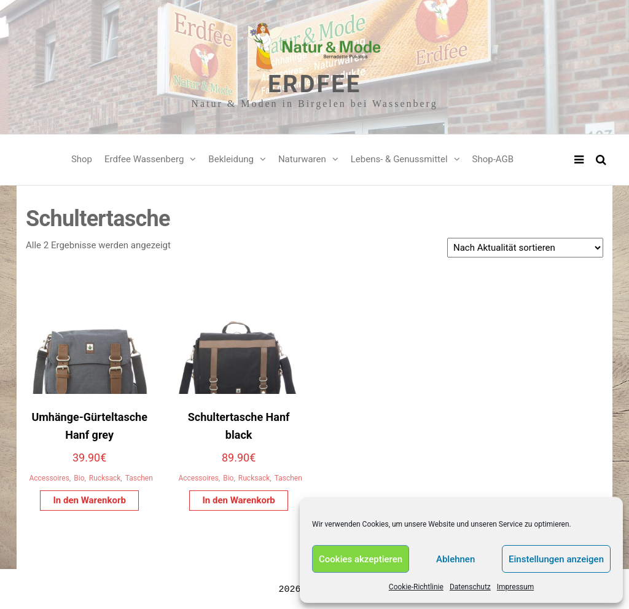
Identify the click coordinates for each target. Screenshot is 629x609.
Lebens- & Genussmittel (399, 159)
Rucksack (104, 478)
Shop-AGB (493, 159)
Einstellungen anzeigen (556, 559)
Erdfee (314, 84)
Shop (81, 159)
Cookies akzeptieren (360, 559)
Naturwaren (302, 159)
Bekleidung (231, 159)
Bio (79, 478)
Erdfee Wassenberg (144, 159)
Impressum (515, 587)
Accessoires (49, 478)
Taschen (139, 478)
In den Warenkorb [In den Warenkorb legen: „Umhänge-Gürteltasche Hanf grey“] (89, 500)
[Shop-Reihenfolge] (525, 247)
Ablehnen (455, 559)
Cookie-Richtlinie (416, 587)
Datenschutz (470, 587)
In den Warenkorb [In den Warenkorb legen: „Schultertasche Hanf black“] (238, 500)
